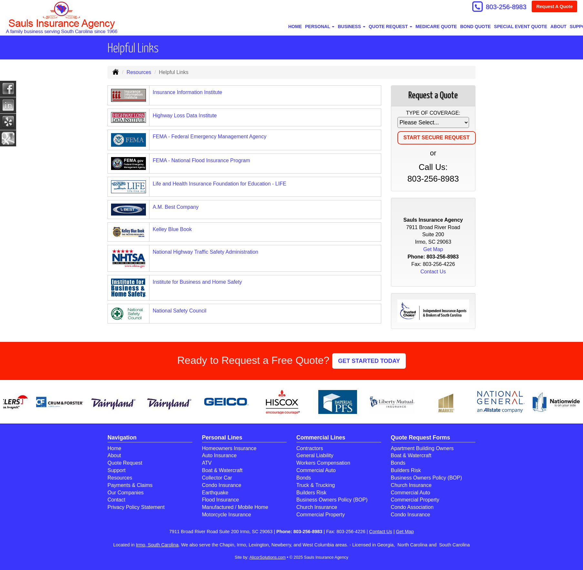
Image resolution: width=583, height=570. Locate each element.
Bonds (303, 477)
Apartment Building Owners (422, 448)
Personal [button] (319, 26)
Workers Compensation (323, 463)
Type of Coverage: (433, 113)
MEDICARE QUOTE (436, 26)
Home (295, 26)
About (558, 26)
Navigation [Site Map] (122, 437)
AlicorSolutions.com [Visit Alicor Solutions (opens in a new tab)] (268, 557)
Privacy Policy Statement (136, 507)
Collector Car (217, 477)
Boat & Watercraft (222, 470)
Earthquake (215, 492)
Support (116, 470)
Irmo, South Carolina (157, 544)
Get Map (433, 249)
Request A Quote (554, 7)
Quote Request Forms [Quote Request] (420, 437)
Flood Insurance (220, 499)
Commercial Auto (316, 470)
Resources (139, 72)
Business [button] (351, 26)
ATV (207, 463)
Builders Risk (311, 492)
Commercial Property (320, 514)
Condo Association (412, 507)
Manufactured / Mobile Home (235, 507)
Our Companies (125, 492)
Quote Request (124, 463)
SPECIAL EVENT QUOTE (520, 26)
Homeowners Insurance (229, 448)
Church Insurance (316, 507)
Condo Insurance (221, 485)
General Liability (314, 455)
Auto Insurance (219, 455)
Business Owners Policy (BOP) (332, 499)
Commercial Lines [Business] (320, 437)
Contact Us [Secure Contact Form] (433, 271)
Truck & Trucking (315, 485)
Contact (116, 499)
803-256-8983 (503, 7)
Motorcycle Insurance (226, 514)
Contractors (309, 448)
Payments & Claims (130, 485)
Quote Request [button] (390, 26)
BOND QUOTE (475, 26)
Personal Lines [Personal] (222, 437)
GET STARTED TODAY (369, 361)
